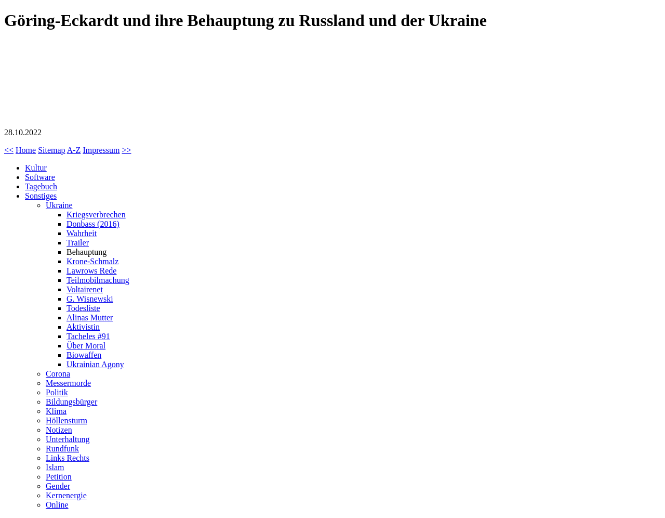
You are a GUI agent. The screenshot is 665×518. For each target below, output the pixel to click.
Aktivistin (83, 326)
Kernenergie (66, 495)
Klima (56, 411)
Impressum (101, 150)
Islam (55, 467)
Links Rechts (67, 458)
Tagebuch (41, 186)
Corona (58, 373)
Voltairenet (84, 289)
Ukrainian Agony (95, 364)
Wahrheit (81, 233)
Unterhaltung (67, 439)
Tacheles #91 (88, 336)
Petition (59, 476)
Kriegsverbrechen (96, 214)
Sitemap (51, 150)
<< (9, 150)
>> (126, 150)
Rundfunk (62, 448)
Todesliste (83, 308)
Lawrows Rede (91, 270)
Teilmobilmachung (97, 280)
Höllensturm (66, 420)
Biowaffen (83, 355)
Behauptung (86, 252)
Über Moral (85, 345)
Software (40, 177)
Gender (58, 486)
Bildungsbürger (71, 401)
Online (57, 504)
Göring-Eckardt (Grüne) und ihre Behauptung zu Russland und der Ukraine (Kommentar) (82, 81)
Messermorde (68, 383)
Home (26, 150)
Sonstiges (41, 195)
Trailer (77, 242)
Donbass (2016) (92, 223)
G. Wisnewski (89, 298)
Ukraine (59, 205)
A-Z (74, 150)
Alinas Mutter (89, 317)
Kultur (36, 167)
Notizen (59, 429)
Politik (57, 392)
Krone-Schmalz (92, 261)
